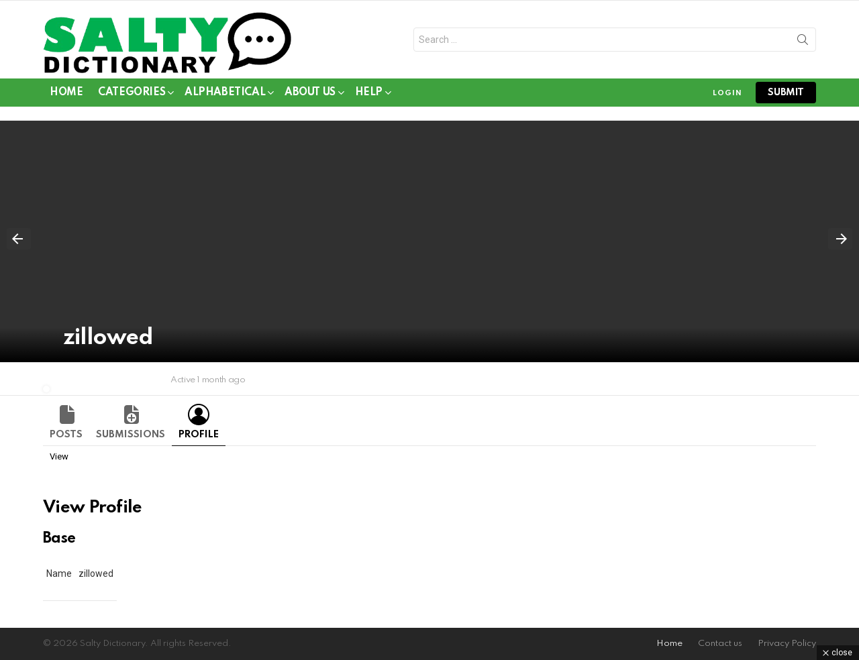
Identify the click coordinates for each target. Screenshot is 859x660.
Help (369, 95)
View (59, 456)
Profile (199, 434)
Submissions (130, 434)
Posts (66, 434)
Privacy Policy (787, 643)
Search (802, 42)
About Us (310, 95)
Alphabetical (225, 95)
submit (786, 92)
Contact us (720, 643)
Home (66, 92)
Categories (131, 95)
